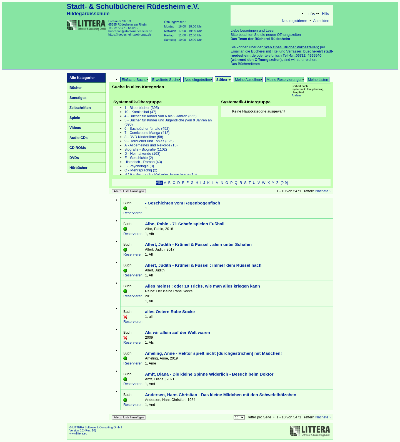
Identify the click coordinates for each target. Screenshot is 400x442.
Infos (311, 13)
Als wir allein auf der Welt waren (177, 332)
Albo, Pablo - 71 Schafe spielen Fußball (184, 223)
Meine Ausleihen (248, 80)
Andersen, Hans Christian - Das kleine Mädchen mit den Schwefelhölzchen (220, 394)
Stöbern (223, 80)
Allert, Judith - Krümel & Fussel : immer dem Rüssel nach (203, 265)
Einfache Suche (134, 80)
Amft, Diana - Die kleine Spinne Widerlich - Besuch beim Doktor (209, 374)
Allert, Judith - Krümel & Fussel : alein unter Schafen (198, 244)
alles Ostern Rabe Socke (170, 311)
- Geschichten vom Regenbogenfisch (182, 203)
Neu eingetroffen (198, 80)
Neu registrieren (294, 21)
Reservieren (132, 213)
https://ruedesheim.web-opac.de (129, 34)
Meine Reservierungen (284, 80)
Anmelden (321, 21)
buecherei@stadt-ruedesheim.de (130, 31)
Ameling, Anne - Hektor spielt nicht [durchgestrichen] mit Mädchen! (213, 353)
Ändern (296, 95)
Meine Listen (318, 80)
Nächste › (323, 191)
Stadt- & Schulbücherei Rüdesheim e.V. (133, 6)
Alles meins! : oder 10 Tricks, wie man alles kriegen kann (202, 286)
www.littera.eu (78, 433)
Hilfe (325, 13)
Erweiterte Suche (165, 80)
